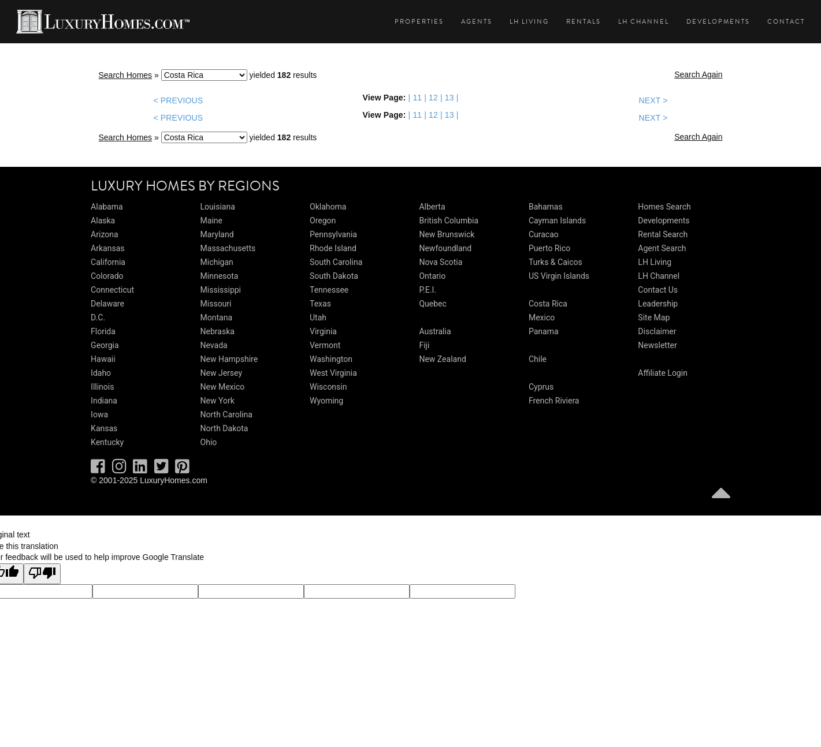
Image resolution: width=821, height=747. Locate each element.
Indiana (104, 400)
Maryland (217, 234)
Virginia (323, 331)
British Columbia (448, 220)
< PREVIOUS (178, 100)
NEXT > (652, 100)
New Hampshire (229, 359)
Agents (476, 22)
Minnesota (219, 276)
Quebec (432, 303)
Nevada (214, 345)
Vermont (325, 345)
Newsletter (657, 345)
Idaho (101, 373)
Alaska (103, 220)
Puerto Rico (549, 248)
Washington (331, 359)
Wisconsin (328, 386)
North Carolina (226, 414)
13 (449, 97)
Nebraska (217, 331)
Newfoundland (445, 248)
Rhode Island (333, 248)
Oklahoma (328, 206)
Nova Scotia (440, 262)
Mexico (542, 317)
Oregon (323, 220)
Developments (718, 22)
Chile (538, 359)
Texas (320, 303)
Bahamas (546, 206)
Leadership (658, 303)
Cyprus (541, 386)
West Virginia (333, 373)
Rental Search (663, 234)
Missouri (216, 303)
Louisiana (217, 206)
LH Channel (643, 22)
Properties (419, 22)
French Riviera (554, 400)
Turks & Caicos (555, 262)
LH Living (529, 22)
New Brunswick (446, 234)
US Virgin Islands (559, 276)
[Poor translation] (42, 573)
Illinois (102, 386)
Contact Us (658, 289)
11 (417, 97)
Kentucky (107, 442)
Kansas (104, 428)
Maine (211, 220)
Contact (786, 22)
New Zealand (442, 359)
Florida (103, 331)
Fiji (424, 345)
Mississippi (220, 289)
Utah (318, 317)
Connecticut (112, 289)
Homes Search (664, 206)
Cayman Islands (557, 220)
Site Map (654, 317)
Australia (435, 331)
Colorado (107, 276)
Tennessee (329, 289)
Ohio (208, 442)
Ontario (432, 276)
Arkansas (107, 248)
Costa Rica (548, 303)
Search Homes (126, 75)
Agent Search (662, 248)
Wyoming (326, 400)
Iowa (99, 414)
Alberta (432, 206)
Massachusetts (228, 248)
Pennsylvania (333, 234)
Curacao (544, 234)
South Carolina (336, 262)
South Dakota (334, 276)
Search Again (698, 74)
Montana (216, 317)
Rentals (583, 22)
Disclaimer (657, 331)
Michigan (216, 262)
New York (217, 400)
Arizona (104, 234)
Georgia (104, 345)
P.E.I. (427, 289)
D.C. (98, 317)
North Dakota (224, 428)
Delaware (107, 303)
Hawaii (103, 359)
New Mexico (222, 386)
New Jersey (221, 373)
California (108, 262)
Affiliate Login (663, 373)
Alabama (107, 206)
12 (433, 97)
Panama (544, 331)
